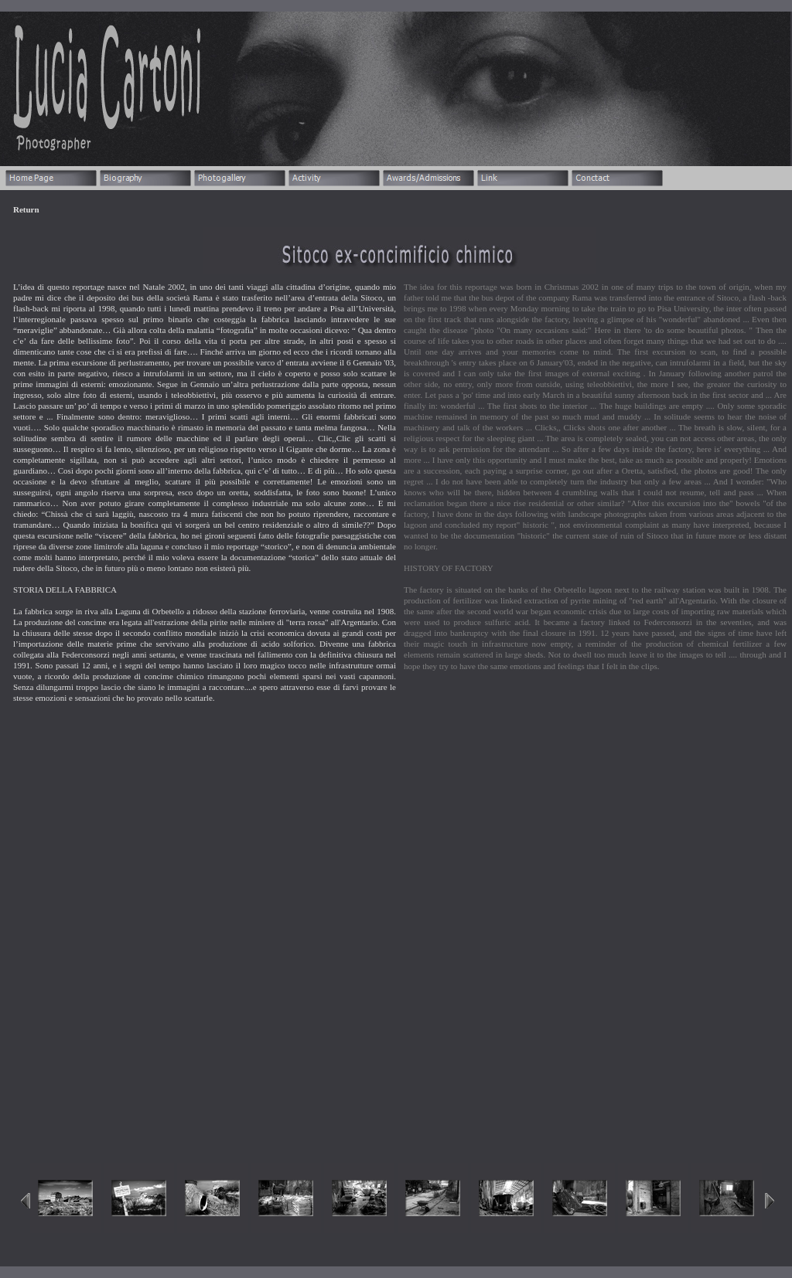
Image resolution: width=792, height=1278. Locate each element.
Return (26, 209)
